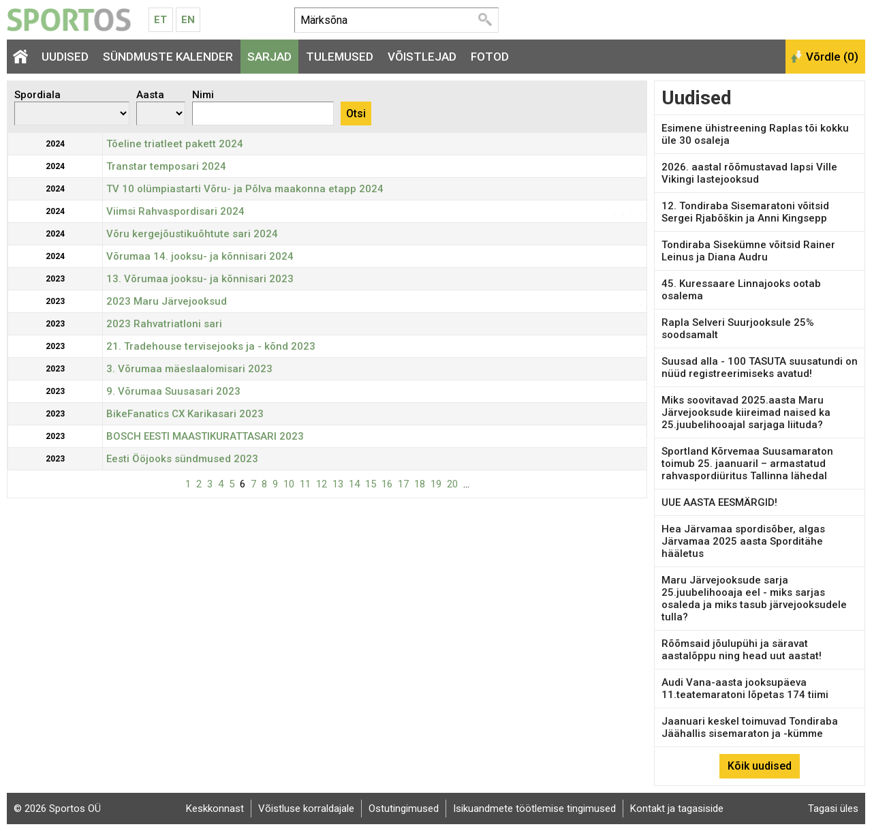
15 (370, 484)
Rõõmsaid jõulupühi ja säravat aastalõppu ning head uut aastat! (741, 649)
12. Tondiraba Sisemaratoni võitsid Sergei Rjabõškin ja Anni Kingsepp (745, 212)
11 (305, 484)
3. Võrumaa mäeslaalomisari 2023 (189, 369)
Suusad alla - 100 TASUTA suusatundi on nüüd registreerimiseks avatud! (759, 367)
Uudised (65, 56)
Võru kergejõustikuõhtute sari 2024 (192, 234)
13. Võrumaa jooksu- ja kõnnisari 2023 (200, 279)
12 (321, 484)
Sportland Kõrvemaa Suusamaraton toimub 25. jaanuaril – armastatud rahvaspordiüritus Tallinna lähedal (747, 463)
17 (403, 484)
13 (337, 484)
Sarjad (269, 56)
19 (436, 484)
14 (354, 484)
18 (419, 484)
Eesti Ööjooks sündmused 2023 (182, 459)
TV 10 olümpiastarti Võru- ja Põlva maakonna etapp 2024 (245, 189)
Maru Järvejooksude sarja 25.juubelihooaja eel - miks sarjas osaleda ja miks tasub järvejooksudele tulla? (754, 598)
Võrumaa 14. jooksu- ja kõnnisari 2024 (200, 256)
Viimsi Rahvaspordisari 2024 (175, 211)
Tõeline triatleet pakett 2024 (174, 144)
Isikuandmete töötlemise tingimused (534, 808)
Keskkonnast (215, 808)
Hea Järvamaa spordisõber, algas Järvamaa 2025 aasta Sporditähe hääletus (743, 541)
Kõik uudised (760, 765)
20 (452, 484)
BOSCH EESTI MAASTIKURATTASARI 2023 (205, 436)
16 (387, 484)
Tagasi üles (833, 808)
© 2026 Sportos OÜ (57, 808)
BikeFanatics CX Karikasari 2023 (185, 414)
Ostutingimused (404, 808)
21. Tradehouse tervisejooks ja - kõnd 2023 (210, 346)
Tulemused (339, 56)
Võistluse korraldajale (306, 808)
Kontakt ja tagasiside (676, 808)
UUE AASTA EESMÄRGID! (719, 502)
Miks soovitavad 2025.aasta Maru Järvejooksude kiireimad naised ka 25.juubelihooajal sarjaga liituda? (745, 412)
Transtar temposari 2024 (166, 166)
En (188, 20)
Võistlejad (422, 56)
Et (160, 20)
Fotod (490, 56)
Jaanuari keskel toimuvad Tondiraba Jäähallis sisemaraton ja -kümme (749, 727)
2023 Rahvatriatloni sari (164, 324)
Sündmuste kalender (168, 56)
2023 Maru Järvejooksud (166, 301)
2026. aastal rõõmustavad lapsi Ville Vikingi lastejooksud (749, 173)
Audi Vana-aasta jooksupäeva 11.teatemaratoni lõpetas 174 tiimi (744, 688)
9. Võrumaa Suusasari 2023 (173, 391)
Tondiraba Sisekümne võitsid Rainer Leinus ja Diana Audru (748, 251)
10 (288, 484)
